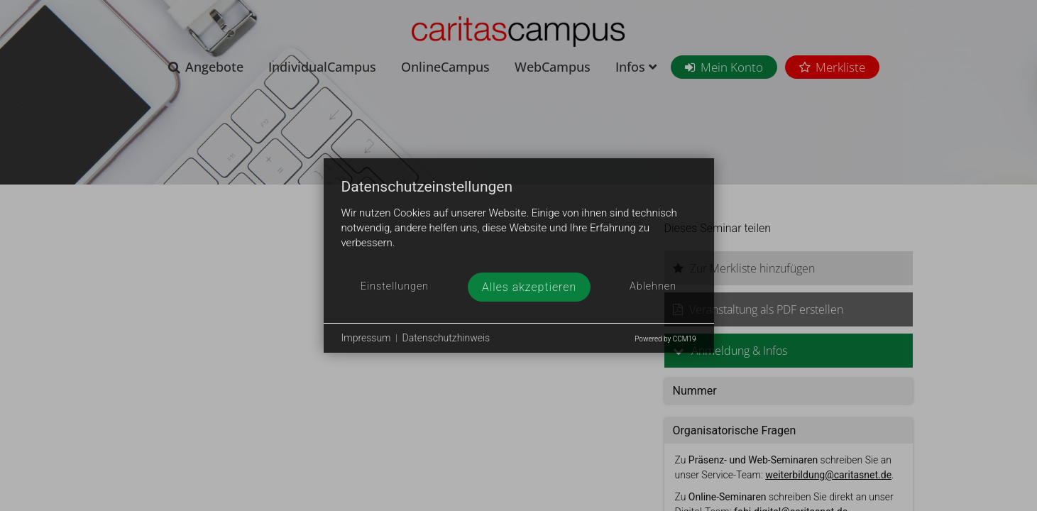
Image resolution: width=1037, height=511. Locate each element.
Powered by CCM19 (665, 339)
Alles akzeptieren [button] (529, 287)
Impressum (366, 338)
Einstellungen (395, 286)
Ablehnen (653, 286)
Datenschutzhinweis (446, 338)
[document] (518, 226)
